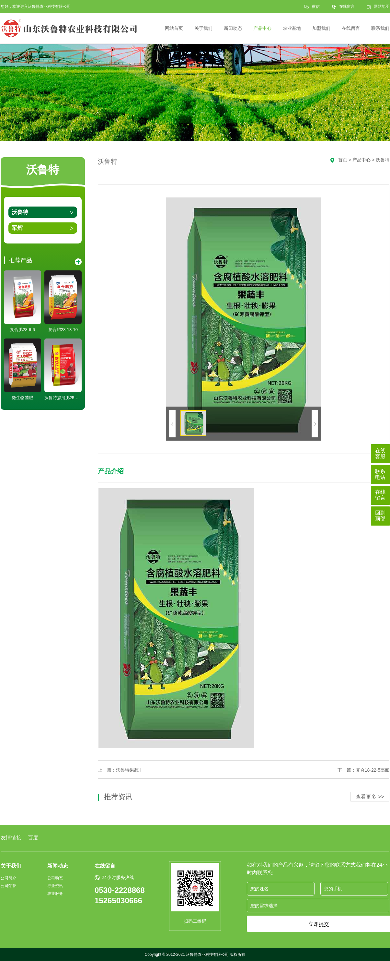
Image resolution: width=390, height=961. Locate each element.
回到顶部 (380, 515)
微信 (316, 8)
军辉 (17, 228)
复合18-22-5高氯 (372, 770)
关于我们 (11, 866)
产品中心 (361, 159)
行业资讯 (55, 886)
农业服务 (55, 893)
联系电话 (380, 474)
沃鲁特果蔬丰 (129, 770)
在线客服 (380, 453)
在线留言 (347, 6)
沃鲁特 (20, 212)
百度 (33, 837)
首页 (342, 159)
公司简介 (8, 878)
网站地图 (381, 6)
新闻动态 (57, 866)
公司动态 (55, 878)
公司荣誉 (8, 886)
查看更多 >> (370, 797)
